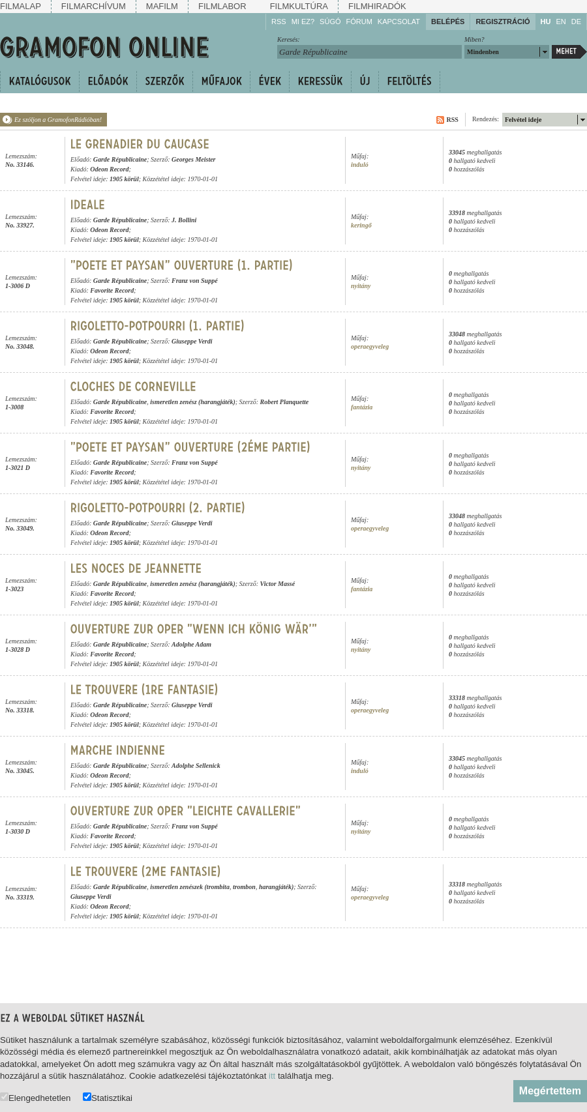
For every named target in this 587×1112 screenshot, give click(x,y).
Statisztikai (107, 1097)
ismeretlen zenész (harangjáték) (192, 401)
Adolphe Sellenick (196, 765)
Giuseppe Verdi (192, 341)
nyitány (361, 285)
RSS (278, 21)
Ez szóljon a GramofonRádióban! (58, 119)
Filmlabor (222, 6)
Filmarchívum (93, 6)
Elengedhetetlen (35, 1097)
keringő (361, 225)
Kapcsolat (399, 21)
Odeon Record (109, 169)
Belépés (447, 21)
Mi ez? (303, 21)
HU (546, 21)
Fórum (359, 21)
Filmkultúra (299, 6)
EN (560, 21)
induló (360, 164)
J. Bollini (184, 220)
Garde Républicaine (120, 159)
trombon (244, 886)
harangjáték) (276, 886)
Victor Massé (277, 583)
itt (272, 1076)
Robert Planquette (284, 401)
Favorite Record (112, 290)
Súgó (330, 21)
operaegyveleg (370, 346)
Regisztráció (502, 21)
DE (576, 21)
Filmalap (20, 6)
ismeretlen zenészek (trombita (190, 886)
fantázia (361, 407)
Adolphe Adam (191, 644)
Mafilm (162, 6)
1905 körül (124, 179)
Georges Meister (194, 159)
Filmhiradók (377, 6)
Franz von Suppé (195, 280)
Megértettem (550, 1090)
